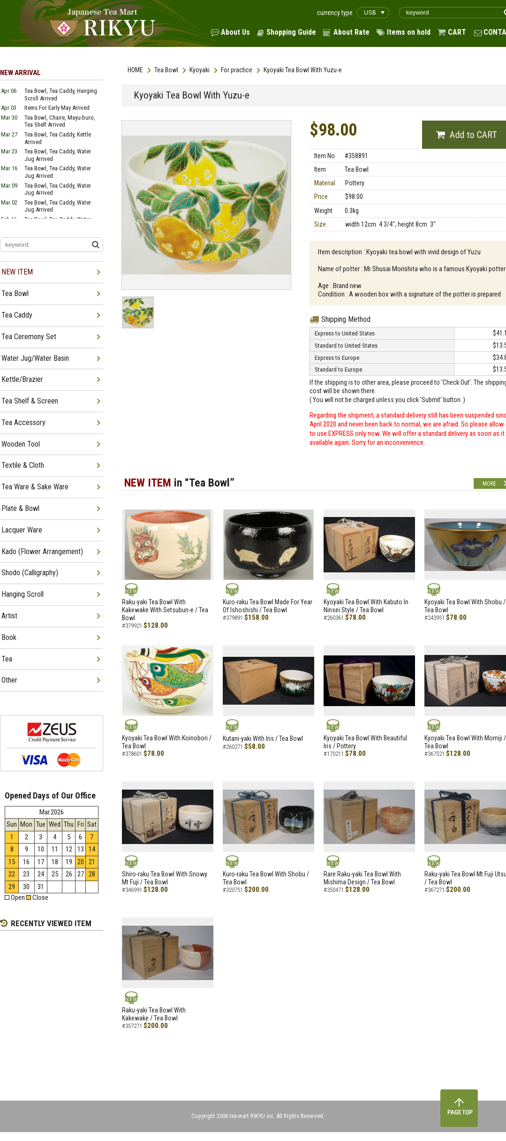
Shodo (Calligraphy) (29, 572)
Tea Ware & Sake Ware (34, 486)
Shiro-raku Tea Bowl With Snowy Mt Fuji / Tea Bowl (164, 878)
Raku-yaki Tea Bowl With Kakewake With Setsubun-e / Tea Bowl (165, 610)
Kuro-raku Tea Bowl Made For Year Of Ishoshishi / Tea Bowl (267, 606)
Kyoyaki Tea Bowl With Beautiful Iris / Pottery (365, 742)
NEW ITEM (17, 271)
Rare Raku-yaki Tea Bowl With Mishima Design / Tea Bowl (362, 878)
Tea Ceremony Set (28, 336)
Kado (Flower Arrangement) (42, 551)
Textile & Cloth (22, 465)
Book (8, 637)
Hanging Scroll (22, 594)
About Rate (351, 32)
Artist (9, 615)
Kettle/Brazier (22, 379)
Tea (6, 658)
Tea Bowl (166, 70)
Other (9, 680)
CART (457, 32)
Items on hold (408, 32)
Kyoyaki (199, 70)
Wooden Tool (20, 444)
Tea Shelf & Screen (29, 400)
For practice (236, 70)
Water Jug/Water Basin (35, 358)
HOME (135, 70)
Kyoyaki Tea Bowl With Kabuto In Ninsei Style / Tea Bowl (366, 606)
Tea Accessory (23, 422)
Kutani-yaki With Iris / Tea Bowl (263, 738)
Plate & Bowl (20, 508)
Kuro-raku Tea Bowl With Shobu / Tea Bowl (266, 878)
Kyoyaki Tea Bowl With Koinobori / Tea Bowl (166, 742)
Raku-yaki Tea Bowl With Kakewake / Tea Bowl (154, 1014)
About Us (235, 32)
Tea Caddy (16, 315)
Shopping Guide (291, 32)
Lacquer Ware (21, 529)
